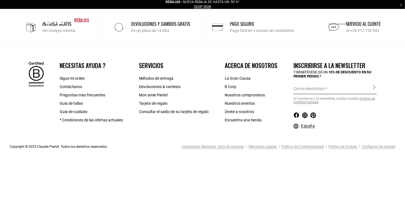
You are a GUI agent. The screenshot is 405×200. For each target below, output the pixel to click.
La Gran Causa (237, 78)
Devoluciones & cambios (160, 86)
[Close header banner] (401, 4)
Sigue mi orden (72, 78)
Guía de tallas (71, 103)
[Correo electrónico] (335, 88)
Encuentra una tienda (243, 120)
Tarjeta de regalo (153, 103)
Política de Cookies (342, 147)
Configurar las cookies (378, 147)
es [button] (362, 20)
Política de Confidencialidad (302, 147)
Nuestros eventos (240, 103)
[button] (82, 20)
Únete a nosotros (239, 111)
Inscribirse (374, 88)
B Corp (230, 86)
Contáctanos (71, 86)
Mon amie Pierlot (153, 95)
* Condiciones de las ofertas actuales (91, 120)
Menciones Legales (262, 147)
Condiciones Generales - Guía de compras (213, 147)
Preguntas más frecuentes (82, 95)
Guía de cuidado (73, 111)
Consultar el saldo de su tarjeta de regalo (174, 111)
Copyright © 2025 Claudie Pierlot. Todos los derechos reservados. (59, 147)
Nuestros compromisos (245, 95)
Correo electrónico (309, 88)
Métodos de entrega (156, 78)
